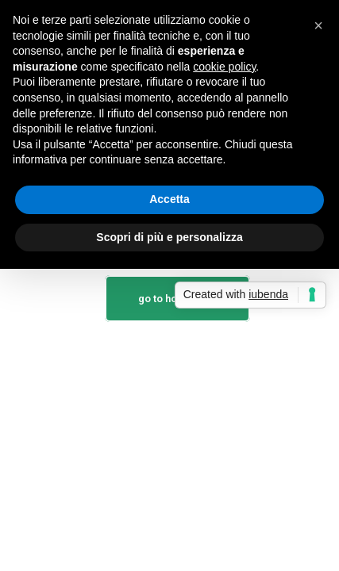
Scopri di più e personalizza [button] (169, 237)
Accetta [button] (169, 199)
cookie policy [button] (224, 66)
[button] (318, 25)
